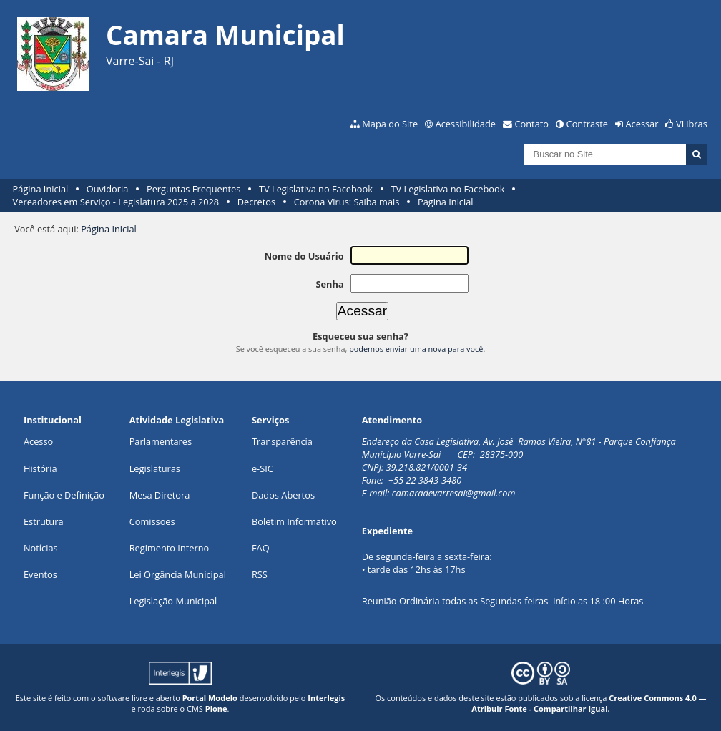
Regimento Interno (169, 547)
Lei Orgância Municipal (177, 574)
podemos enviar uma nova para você (416, 348)
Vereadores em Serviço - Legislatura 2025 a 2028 (116, 201)
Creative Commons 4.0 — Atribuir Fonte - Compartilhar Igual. (588, 703)
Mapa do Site (390, 123)
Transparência (282, 441)
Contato (532, 123)
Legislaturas (154, 468)
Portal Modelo (209, 697)
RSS (260, 574)
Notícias (41, 547)
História (40, 468)
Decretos (256, 201)
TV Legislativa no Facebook (316, 188)
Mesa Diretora (159, 495)
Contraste (587, 123)
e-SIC (262, 468)
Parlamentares (160, 441)
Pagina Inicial (446, 201)
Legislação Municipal (173, 600)
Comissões (152, 521)
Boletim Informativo (294, 521)
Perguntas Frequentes (193, 188)
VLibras (691, 123)
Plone (216, 708)
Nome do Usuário (304, 256)
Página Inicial (41, 188)
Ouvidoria (108, 188)
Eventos (40, 574)
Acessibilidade (466, 123)
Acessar (642, 123)
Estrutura (44, 521)
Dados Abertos (283, 495)
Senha (329, 284)
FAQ (261, 547)
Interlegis (326, 697)
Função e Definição (64, 495)
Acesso (38, 441)
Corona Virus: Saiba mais (347, 201)
